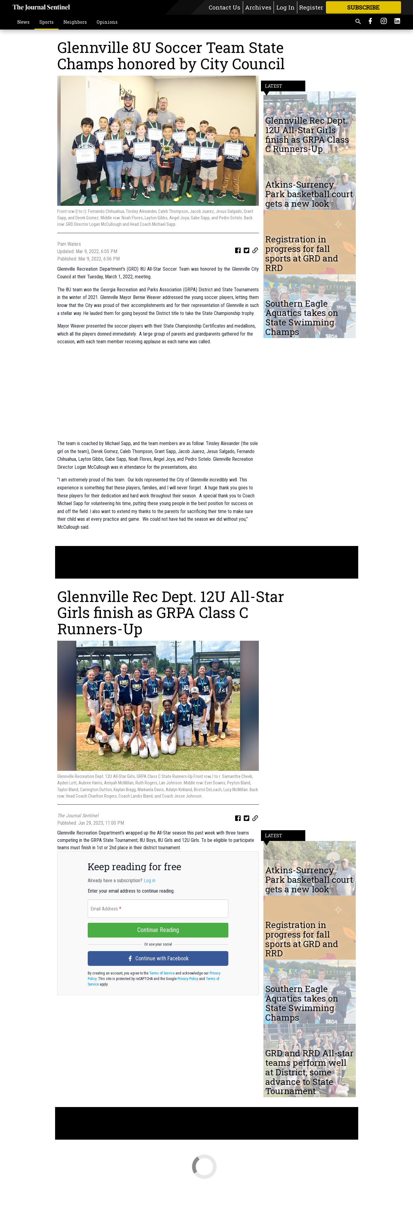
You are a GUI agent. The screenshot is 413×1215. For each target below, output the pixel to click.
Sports (46, 22)
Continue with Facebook (158, 992)
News (23, 22)
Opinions (107, 22)
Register (311, 7)
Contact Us (224, 7)
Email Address (105, 943)
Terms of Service (161, 1007)
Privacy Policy (187, 1013)
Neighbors (75, 22)
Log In (285, 7)
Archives (258, 7)
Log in (149, 915)
